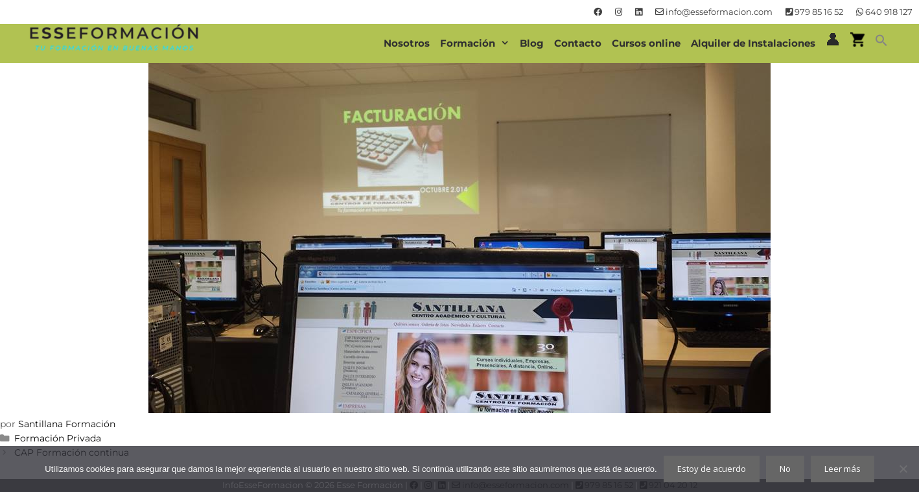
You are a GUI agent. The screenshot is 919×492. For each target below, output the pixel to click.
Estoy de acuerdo (711, 468)
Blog (532, 43)
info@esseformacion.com (714, 11)
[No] (902, 468)
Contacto (577, 43)
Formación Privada (57, 438)
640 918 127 (884, 11)
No (785, 468)
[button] (881, 43)
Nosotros (407, 43)
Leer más (842, 468)
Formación (477, 43)
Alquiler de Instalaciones (753, 43)
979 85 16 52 (814, 11)
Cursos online (646, 43)
